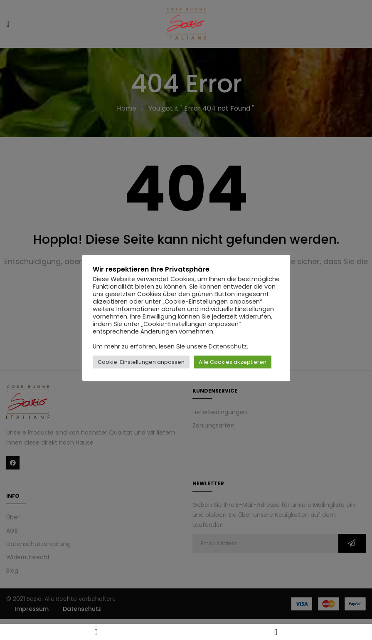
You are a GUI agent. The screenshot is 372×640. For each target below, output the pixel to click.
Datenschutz (228, 346)
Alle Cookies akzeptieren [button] (232, 362)
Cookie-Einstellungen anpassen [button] (141, 362)
